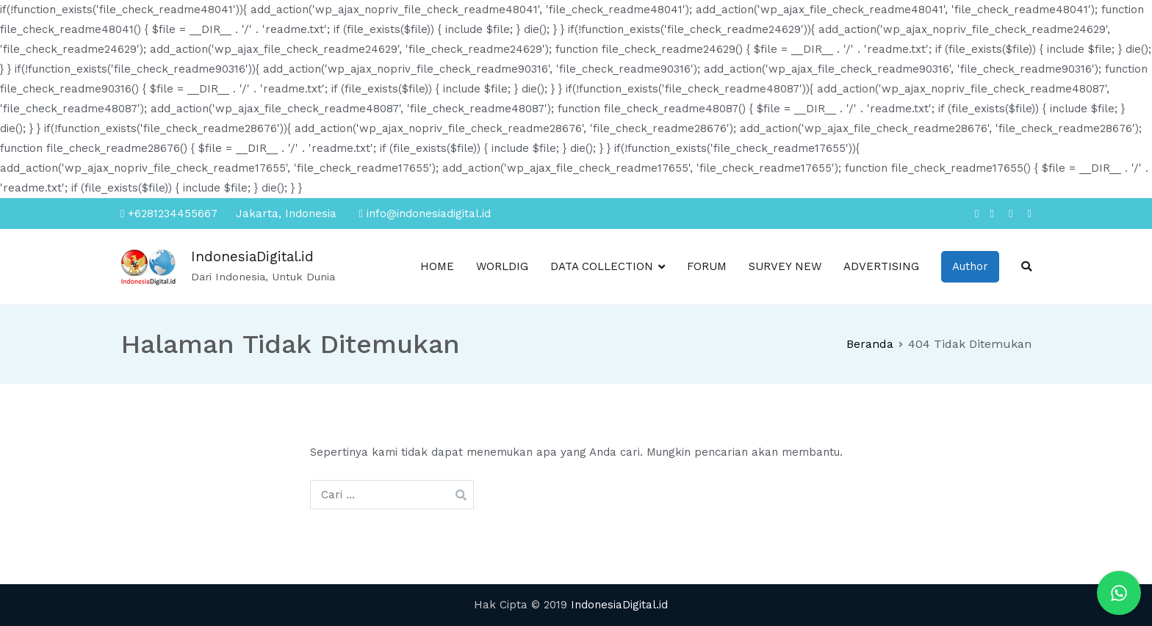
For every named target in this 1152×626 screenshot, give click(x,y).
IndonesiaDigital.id (252, 256)
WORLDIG (502, 266)
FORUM (707, 266)
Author (970, 266)
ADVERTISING (881, 266)
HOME (437, 266)
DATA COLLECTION (601, 266)
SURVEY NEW (785, 266)
